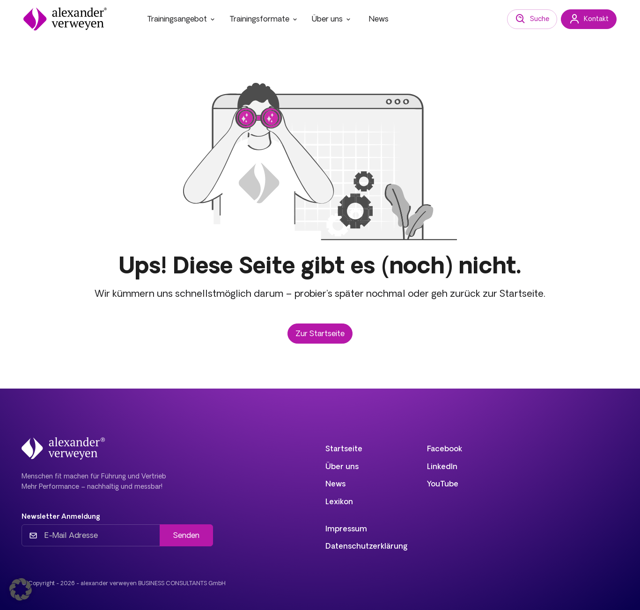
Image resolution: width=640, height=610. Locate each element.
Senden (186, 535)
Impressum (346, 528)
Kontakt (589, 19)
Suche (532, 19)
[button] (20, 589)
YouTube (442, 483)
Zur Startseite (320, 333)
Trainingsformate (264, 19)
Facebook (444, 448)
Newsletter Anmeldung (61, 516)
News (379, 19)
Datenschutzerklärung (366, 546)
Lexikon (339, 501)
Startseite (343, 448)
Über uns (332, 19)
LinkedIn (442, 466)
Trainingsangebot (181, 19)
